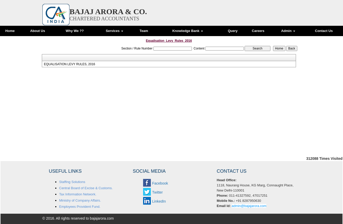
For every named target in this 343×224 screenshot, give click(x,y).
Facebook (160, 183)
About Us (37, 31)
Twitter (157, 192)
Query (233, 31)
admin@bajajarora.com (249, 206)
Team (143, 31)
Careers (258, 31)
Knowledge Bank (187, 31)
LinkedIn (159, 201)
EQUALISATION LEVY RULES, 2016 (69, 64)
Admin (288, 31)
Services (114, 31)
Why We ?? (75, 31)
